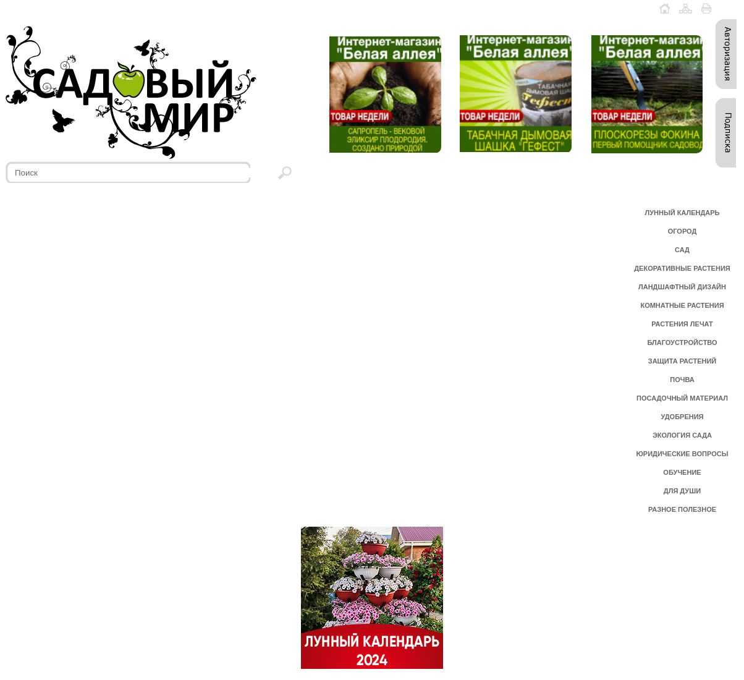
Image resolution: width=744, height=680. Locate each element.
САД (682, 249)
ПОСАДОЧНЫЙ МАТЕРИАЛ (682, 398)
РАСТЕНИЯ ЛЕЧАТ (681, 324)
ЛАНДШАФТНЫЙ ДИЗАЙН (682, 287)
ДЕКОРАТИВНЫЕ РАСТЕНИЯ (682, 268)
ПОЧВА (682, 379)
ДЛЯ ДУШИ (682, 491)
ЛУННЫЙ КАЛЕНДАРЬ (682, 212)
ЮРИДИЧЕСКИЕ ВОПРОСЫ (682, 453)
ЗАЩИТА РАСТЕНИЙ (682, 361)
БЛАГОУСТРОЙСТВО (682, 342)
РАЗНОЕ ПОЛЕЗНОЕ (682, 509)
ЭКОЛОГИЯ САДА (682, 435)
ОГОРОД (682, 231)
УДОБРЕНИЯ (682, 416)
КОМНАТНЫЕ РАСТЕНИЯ (682, 305)
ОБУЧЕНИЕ (682, 472)
